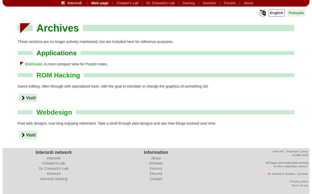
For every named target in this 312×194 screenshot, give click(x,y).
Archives (156, 163)
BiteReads (33, 64)
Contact (156, 179)
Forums (156, 169)
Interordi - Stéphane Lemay (290, 151)
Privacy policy (299, 181)
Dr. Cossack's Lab (54, 169)
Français (296, 13)
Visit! (28, 98)
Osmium (54, 174)
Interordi (53, 158)
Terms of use (299, 185)
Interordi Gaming (53, 179)
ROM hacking (58, 75)
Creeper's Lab (53, 163)
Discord (156, 174)
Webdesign (54, 112)
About (156, 158)
